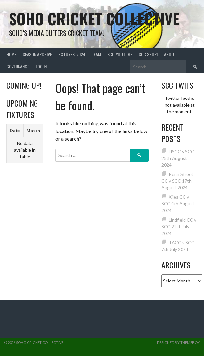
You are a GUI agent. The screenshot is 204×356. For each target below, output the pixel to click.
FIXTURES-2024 (71, 54)
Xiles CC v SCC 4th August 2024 (177, 203)
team (96, 54)
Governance (17, 66)
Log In (41, 66)
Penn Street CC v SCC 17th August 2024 (177, 180)
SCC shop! (148, 54)
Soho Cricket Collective (94, 18)
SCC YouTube (119, 54)
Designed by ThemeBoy (178, 342)
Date (15, 130)
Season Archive (37, 54)
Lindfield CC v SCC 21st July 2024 (178, 226)
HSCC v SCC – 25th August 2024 (179, 158)
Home (11, 54)
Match (33, 130)
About (170, 54)
